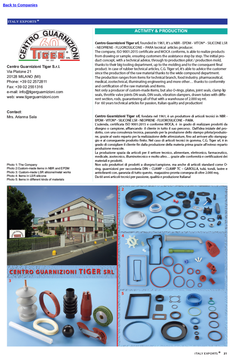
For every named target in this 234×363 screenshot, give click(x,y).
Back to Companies (20, 5)
